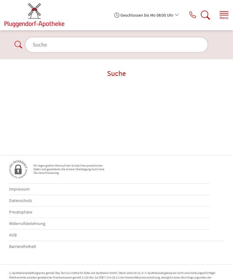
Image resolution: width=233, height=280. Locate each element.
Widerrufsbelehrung (27, 223)
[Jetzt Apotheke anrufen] (190, 15)
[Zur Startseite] (37, 15)
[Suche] (204, 15)
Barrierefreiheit (22, 246)
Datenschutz (20, 200)
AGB (13, 235)
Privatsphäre (20, 212)
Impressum (19, 189)
